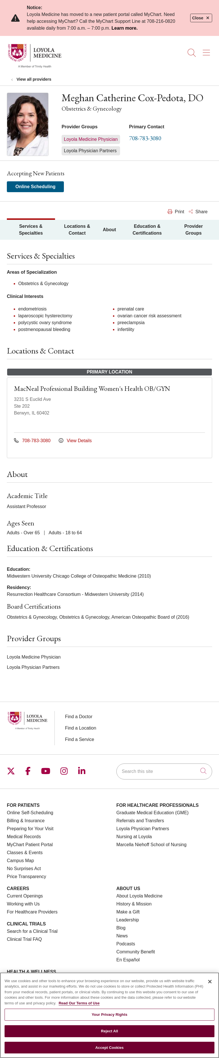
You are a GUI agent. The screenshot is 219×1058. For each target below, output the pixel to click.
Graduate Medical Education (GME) (152, 812)
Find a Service (79, 739)
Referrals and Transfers (140, 820)
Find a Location (80, 728)
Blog (120, 927)
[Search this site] (164, 771)
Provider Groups (193, 229)
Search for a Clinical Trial (32, 931)
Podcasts (125, 943)
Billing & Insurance (26, 820)
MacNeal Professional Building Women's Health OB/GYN (92, 388)
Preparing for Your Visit (30, 828)
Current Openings (25, 895)
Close (201, 18)
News (122, 935)
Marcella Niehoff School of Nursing (151, 844)
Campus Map (20, 860)
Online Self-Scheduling (30, 812)
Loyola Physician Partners (142, 828)
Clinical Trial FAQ (24, 939)
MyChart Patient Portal (30, 844)
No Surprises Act (24, 868)
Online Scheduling (35, 186)
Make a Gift (128, 911)
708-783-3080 (145, 138)
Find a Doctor (78, 716)
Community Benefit (135, 951)
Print (176, 211)
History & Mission (134, 903)
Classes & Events (24, 852)
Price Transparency (26, 876)
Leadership (127, 919)
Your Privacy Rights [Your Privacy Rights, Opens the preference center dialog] (109, 1020)
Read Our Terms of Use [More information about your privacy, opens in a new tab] (79, 1009)
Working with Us (23, 903)
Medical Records (24, 836)
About (109, 229)
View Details (75, 440)
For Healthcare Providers (32, 911)
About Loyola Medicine (139, 895)
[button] (207, 50)
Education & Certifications (147, 229)
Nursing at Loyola (134, 836)
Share (198, 211)
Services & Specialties (31, 229)
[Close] (210, 987)
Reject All (109, 1037)
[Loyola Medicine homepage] (34, 67)
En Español (128, 959)
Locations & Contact (77, 229)
